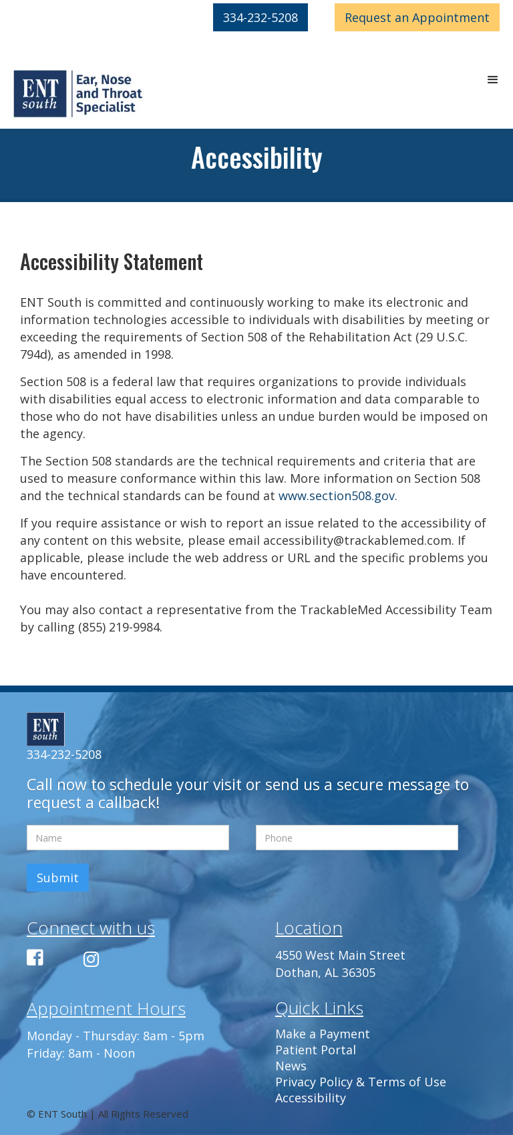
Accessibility (310, 1098)
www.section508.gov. (338, 495)
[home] (79, 94)
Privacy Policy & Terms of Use (360, 1082)
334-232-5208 (260, 17)
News (291, 1066)
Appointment (417, 17)
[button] (493, 80)
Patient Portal (315, 1050)
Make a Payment (322, 1034)
